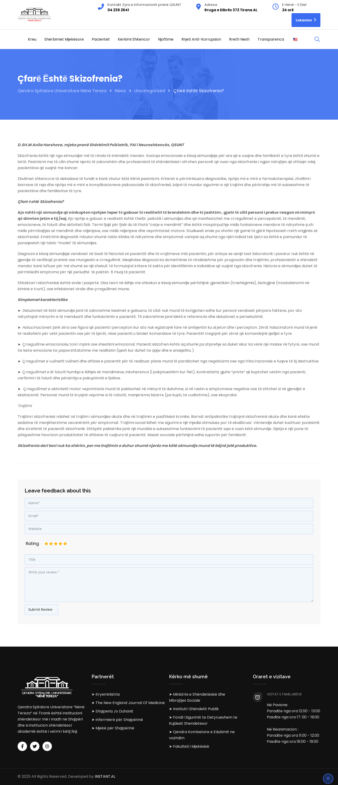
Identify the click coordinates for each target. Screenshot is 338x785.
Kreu (32, 39)
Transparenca (270, 39)
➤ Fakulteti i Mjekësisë (189, 746)
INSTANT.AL (105, 776)
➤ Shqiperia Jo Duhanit (112, 711)
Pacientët (101, 39)
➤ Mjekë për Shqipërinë (113, 728)
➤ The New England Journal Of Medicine (128, 702)
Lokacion (306, 20)
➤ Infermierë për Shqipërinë (117, 719)
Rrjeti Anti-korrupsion (201, 39)
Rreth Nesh (239, 39)
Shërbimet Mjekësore (64, 39)
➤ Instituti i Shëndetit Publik (194, 709)
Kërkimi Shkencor (134, 39)
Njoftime (165, 39)
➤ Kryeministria (106, 694)
